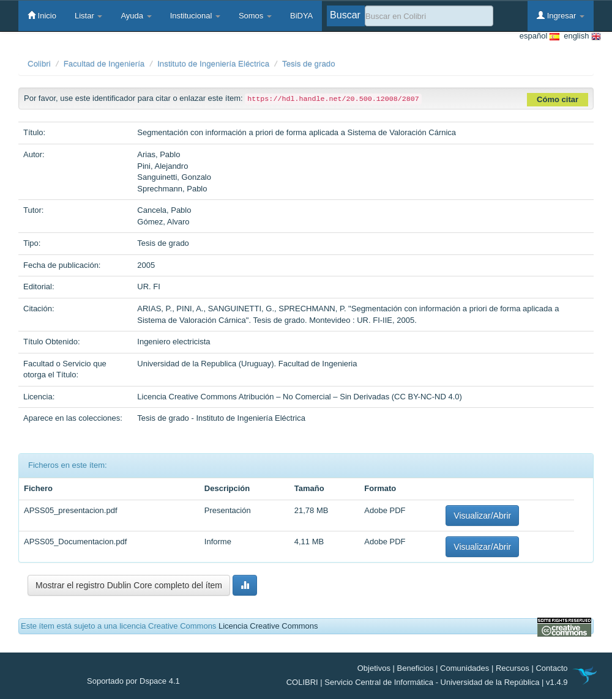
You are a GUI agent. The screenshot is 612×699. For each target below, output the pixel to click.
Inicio (42, 15)
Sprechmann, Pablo (172, 188)
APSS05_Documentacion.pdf (75, 541)
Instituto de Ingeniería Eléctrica (213, 63)
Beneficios (415, 668)
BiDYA (301, 15)
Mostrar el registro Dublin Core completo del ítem (128, 585)
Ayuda (136, 15)
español (539, 36)
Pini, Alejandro (162, 166)
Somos (255, 15)
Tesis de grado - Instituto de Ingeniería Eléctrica (221, 418)
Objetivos (373, 668)
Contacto (551, 668)
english (580, 36)
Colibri (39, 63)
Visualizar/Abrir (482, 515)
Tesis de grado (308, 63)
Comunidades (464, 668)
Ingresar (560, 15)
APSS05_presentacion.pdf (71, 510)
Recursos (512, 668)
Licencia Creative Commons (268, 626)
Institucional (195, 15)
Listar (88, 15)
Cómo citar (557, 99)
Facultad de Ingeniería (104, 63)
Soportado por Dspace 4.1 (133, 681)
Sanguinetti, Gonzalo (174, 177)
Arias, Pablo (158, 154)
